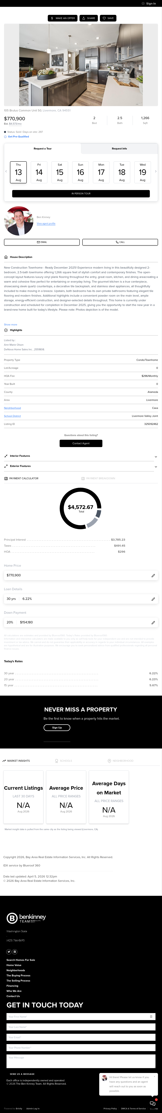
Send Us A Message (22, 1074)
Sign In (149, 3)
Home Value (14, 965)
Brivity (19, 1108)
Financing (12, 986)
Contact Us (13, 996)
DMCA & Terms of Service (133, 1108)
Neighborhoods (16, 970)
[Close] (154, 1076)
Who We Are (14, 991)
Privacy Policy (110, 1108)
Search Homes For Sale (21, 960)
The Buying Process (18, 975)
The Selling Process (18, 980)
